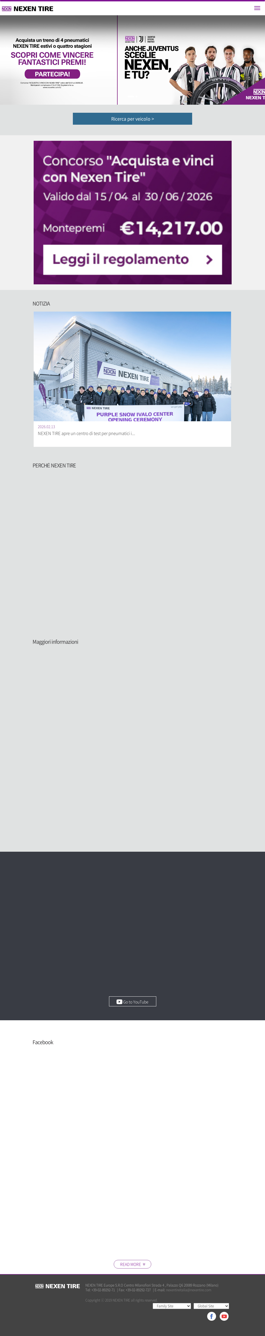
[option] (132, 60)
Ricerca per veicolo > (132, 118)
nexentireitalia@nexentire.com (188, 1289)
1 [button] (131, 96)
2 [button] (136, 96)
